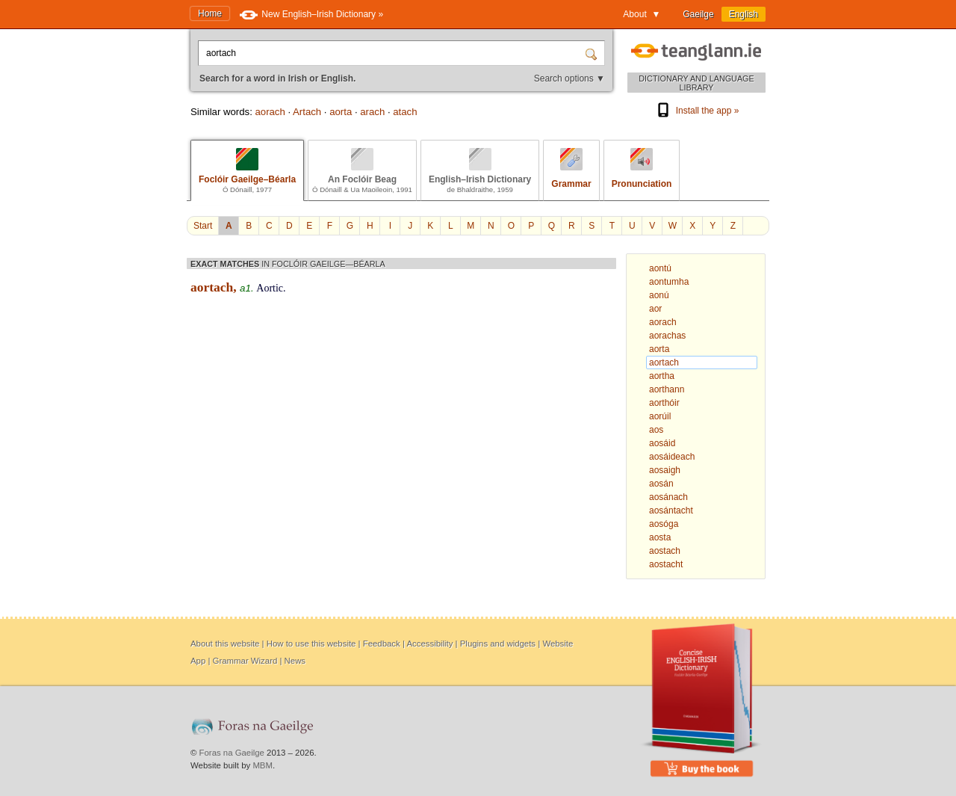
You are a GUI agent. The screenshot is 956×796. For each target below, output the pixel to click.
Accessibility (429, 643)
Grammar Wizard (245, 660)
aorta (340, 111)
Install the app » (696, 110)
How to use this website (311, 643)
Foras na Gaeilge (231, 752)
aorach (270, 111)
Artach (307, 111)
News (295, 660)
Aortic (269, 288)
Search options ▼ (569, 78)
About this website (224, 643)
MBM (262, 765)
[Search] (593, 53)
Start (202, 225)
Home (210, 13)
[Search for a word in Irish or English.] (393, 53)
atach (405, 111)
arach (372, 111)
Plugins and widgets (498, 643)
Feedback (381, 643)
